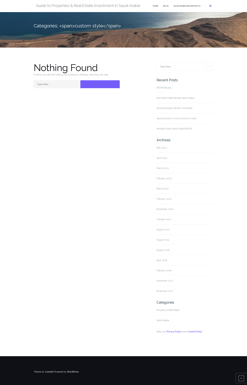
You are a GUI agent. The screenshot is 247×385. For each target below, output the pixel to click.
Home (155, 6)
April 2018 (162, 260)
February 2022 (164, 199)
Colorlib (49, 372)
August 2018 (163, 250)
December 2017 (165, 280)
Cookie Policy (194, 331)
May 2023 (162, 147)
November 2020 (165, 209)
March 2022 (163, 188)
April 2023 (162, 158)
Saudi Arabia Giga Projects (186, 6)
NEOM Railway (164, 87)
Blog (165, 6)
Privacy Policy (174, 331)
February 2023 (164, 178)
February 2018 (164, 270)
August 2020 (163, 229)
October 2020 (164, 219)
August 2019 (163, 240)
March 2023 (163, 168)
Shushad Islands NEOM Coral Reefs (174, 108)
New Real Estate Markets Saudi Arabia (175, 98)
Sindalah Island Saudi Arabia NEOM (174, 128)
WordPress (73, 372)
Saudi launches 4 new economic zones (177, 118)
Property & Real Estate (168, 310)
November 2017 (165, 291)
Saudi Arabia (163, 320)
